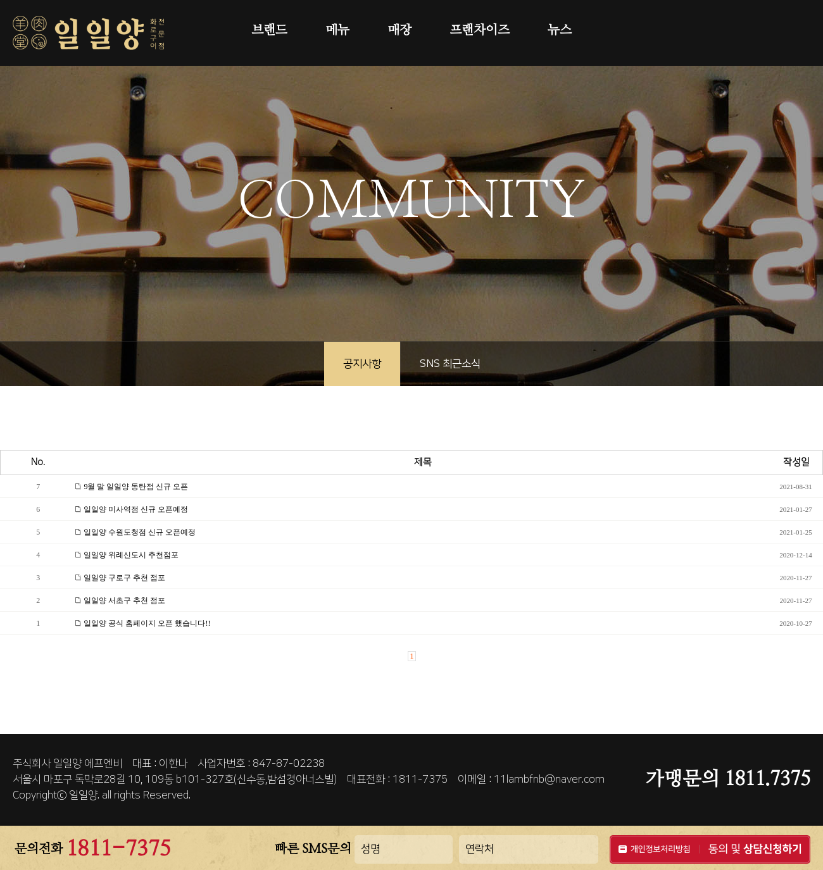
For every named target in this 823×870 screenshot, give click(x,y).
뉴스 (560, 30)
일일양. (84, 795)
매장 (399, 30)
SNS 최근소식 (450, 364)
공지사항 (362, 364)
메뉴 (337, 30)
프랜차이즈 (479, 30)
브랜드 (269, 30)
